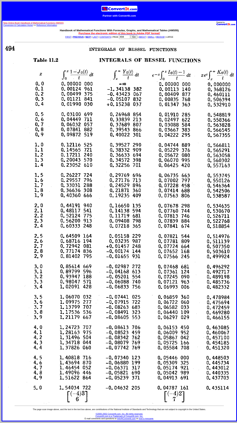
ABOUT (142, 37)
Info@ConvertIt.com (126, 418)
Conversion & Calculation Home (18, 25)
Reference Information (46, 25)
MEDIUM (160, 37)
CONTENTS (105, 37)
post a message (146, 418)
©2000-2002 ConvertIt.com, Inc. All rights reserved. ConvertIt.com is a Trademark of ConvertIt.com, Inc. (119, 415)
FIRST (68, 37)
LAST (95, 37)
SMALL (151, 37)
